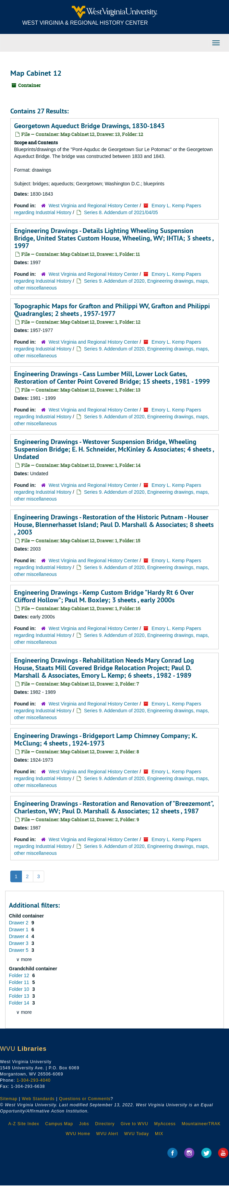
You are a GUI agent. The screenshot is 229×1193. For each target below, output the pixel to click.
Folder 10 (20, 989)
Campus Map (59, 1123)
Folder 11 (20, 982)
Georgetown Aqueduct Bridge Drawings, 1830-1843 (89, 125)
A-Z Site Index (23, 1123)
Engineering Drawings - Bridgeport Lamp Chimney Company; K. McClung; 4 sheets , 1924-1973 (105, 739)
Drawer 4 (19, 936)
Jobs (84, 1123)
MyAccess (165, 1123)
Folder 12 (20, 975)
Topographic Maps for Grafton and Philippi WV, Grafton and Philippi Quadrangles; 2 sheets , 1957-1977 (112, 310)
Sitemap (8, 1098)
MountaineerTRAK (201, 1123)
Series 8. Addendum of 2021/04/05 (121, 212)
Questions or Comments (84, 1098)
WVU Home (78, 1133)
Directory (104, 1123)
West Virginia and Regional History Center (93, 205)
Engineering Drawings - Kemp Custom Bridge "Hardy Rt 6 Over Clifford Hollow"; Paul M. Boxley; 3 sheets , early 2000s (104, 596)
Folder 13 (20, 996)
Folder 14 (20, 1003)
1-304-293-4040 (33, 1080)
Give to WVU (134, 1123)
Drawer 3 (19, 943)
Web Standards (38, 1098)
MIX (159, 1133)
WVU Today (136, 1133)
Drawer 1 (19, 929)
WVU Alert (107, 1133)
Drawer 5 (19, 950)
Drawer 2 (19, 922)
